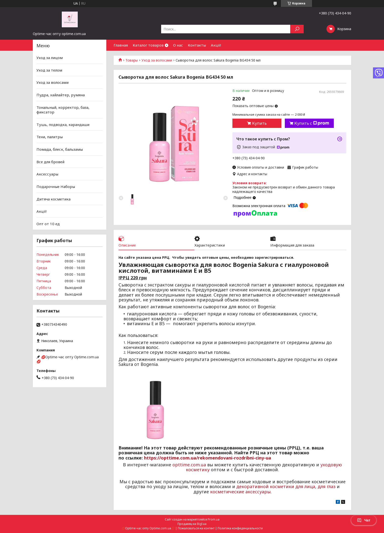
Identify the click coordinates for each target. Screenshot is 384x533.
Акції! (216, 45)
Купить (259, 123)
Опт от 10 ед (48, 223)
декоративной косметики (265, 486)
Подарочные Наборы (55, 186)
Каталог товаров (148, 45)
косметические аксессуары (240, 492)
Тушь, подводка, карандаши (62, 124)
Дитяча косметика (53, 198)
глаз (331, 486)
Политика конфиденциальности (240, 528)
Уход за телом (49, 70)
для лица (305, 486)
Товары (131, 60)
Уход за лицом (49, 57)
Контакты (197, 45)
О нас (178, 45)
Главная (121, 45)
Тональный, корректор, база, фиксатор (62, 109)
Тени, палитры (49, 136)
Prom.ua (213, 519)
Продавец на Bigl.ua (192, 524)
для (321, 486)
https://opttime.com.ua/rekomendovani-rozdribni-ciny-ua (207, 458)
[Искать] (297, 29)
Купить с (311, 123)
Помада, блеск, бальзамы (59, 149)
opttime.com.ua (189, 465)
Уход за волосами (157, 60)
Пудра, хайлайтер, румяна (60, 94)
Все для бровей (50, 161)
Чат (363, 520)
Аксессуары (47, 174)
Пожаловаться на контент (196, 528)
